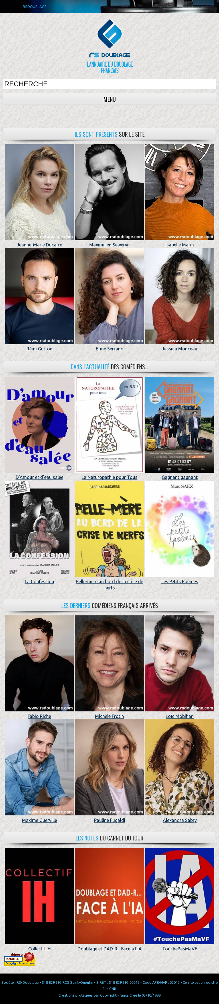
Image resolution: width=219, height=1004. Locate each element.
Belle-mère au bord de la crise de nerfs (109, 581)
